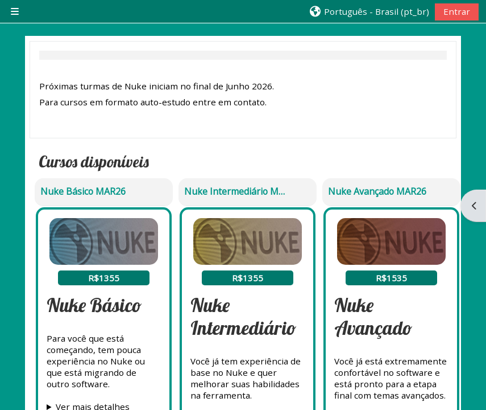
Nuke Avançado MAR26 (377, 191)
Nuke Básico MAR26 (83, 191)
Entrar (456, 11)
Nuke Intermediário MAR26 (234, 191)
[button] (368, 11)
